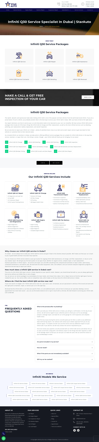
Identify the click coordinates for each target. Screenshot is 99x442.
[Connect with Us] (74, 430)
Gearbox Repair (40, 10)
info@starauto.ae (80, 418)
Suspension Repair (53, 10)
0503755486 (79, 423)
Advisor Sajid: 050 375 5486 (69, 6)
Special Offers (54, 416)
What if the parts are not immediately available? (53, 353)
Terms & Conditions (56, 426)
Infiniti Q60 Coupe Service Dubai (43, 395)
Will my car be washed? (45, 359)
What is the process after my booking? (49, 306)
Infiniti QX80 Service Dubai (78, 399)
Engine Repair (29, 10)
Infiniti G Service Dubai (56, 383)
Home (8, 10)
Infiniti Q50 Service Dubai (77, 391)
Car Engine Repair (33, 416)
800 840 (11, 292)
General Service (17, 10)
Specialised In (66, 10)
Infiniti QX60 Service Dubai (40, 399)
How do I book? (42, 347)
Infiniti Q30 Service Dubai (39, 391)
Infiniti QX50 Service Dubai (83, 395)
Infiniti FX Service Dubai (38, 383)
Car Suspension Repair (34, 418)
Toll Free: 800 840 (67, 4)
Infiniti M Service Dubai (21, 391)
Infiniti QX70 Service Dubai (59, 399)
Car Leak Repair (33, 426)
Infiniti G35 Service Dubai (16, 387)
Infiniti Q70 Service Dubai (64, 395)
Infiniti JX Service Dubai (83, 387)
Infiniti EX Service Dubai (21, 383)
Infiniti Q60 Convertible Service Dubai (19, 395)
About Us (53, 413)
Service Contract (79, 10)
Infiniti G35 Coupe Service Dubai (76, 383)
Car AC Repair (32, 424)
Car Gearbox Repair (34, 421)
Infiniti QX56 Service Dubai (20, 399)
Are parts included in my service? (48, 341)
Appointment (54, 424)
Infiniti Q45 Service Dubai (58, 391)
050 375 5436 (79, 421)
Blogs (52, 418)
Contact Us (90, 10)
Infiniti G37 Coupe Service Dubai (63, 387)
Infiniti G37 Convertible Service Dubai (39, 387)
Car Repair (31, 413)
